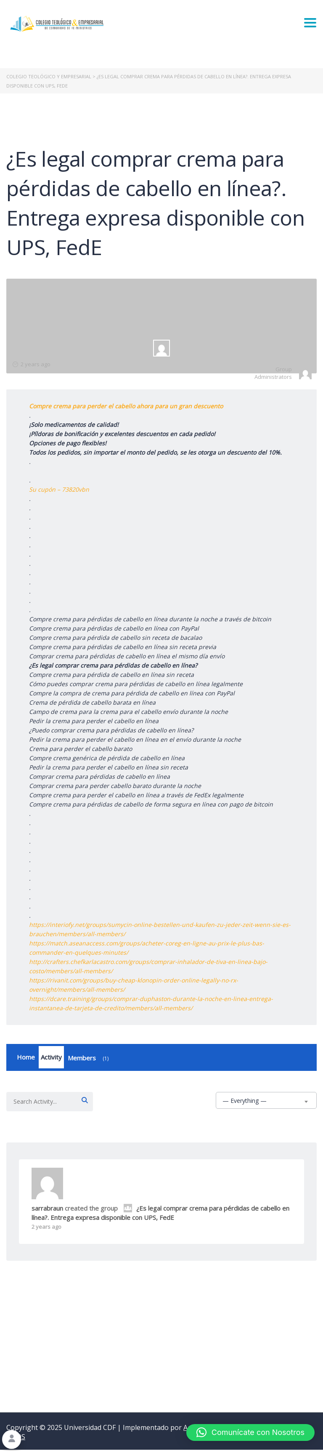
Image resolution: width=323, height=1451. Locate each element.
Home (26, 1058)
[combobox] (266, 1101)
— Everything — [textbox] (244, 1102)
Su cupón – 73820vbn (59, 489)
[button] (250, 1432)
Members (89, 1059)
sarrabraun (47, 1209)
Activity (51, 1058)
